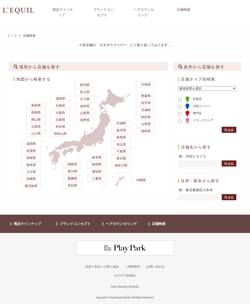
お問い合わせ (155, 266)
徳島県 (72, 164)
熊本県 (31, 165)
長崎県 (31, 158)
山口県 (36, 133)
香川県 (72, 171)
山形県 (146, 124)
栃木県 (121, 130)
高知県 (72, 185)
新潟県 (85, 85)
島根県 (36, 112)
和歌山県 (60, 134)
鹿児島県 (31, 186)
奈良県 (60, 126)
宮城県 (146, 110)
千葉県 (121, 151)
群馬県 (121, 137)
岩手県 (146, 103)
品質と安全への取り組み (102, 266)
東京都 (121, 158)
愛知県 (97, 171)
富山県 (85, 92)
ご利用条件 (132, 266)
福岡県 (31, 144)
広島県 (36, 126)
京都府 (60, 105)
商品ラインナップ (27, 224)
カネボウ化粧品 (125, 275)
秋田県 (146, 117)
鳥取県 (36, 105)
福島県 (146, 131)
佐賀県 (31, 151)
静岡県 (97, 164)
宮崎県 (31, 179)
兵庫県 (60, 120)
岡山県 (36, 119)
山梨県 (85, 113)
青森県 (146, 96)
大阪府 (60, 113)
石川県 (85, 99)
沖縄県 (141, 180)
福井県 (85, 106)
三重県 (97, 178)
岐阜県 (97, 157)
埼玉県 (121, 144)
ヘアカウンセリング (121, 224)
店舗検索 (159, 224)
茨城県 (121, 123)
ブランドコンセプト (75, 224)
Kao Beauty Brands (125, 286)
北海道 (146, 84)
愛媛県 (72, 178)
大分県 (31, 172)
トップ (12, 35)
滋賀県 (60, 98)
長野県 (85, 120)
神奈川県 (121, 165)
